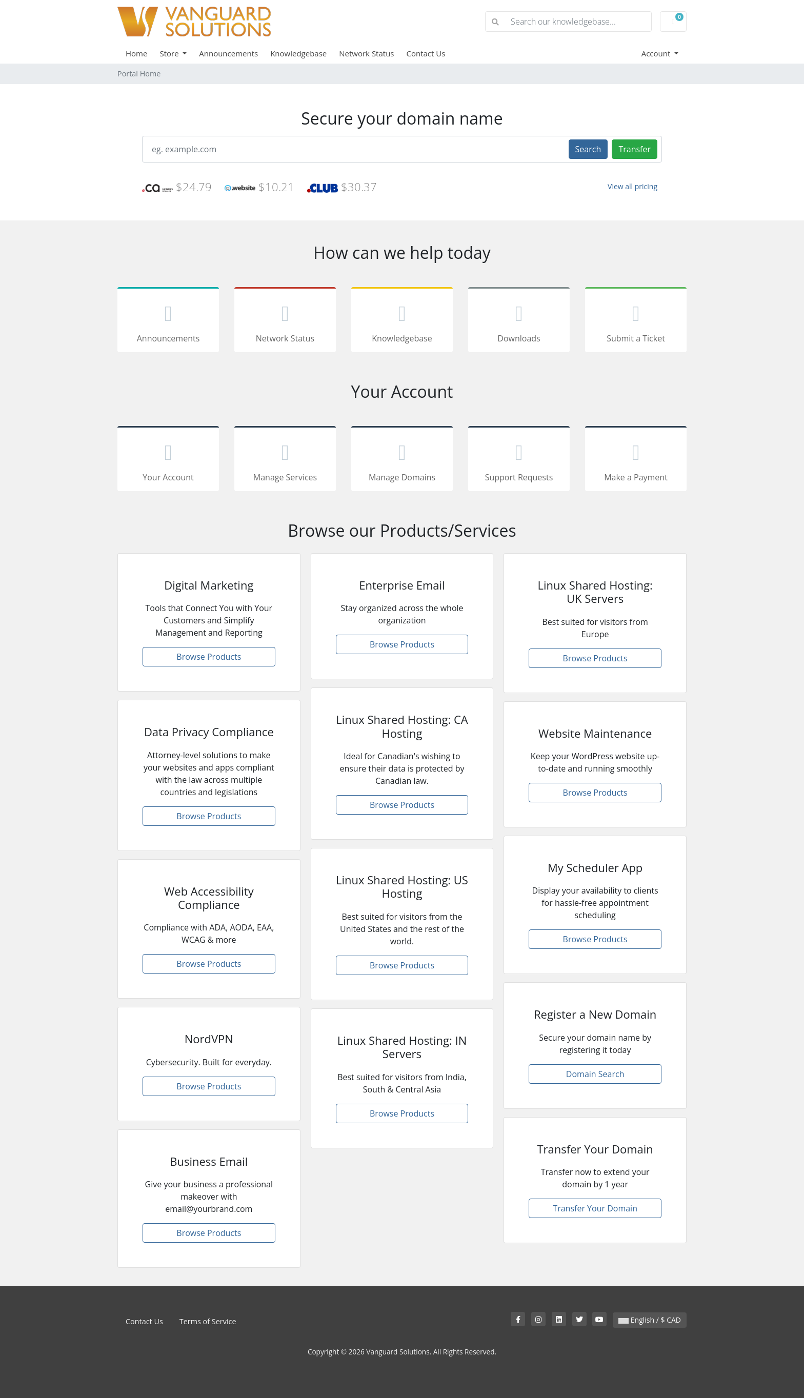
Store (169, 53)
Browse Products (208, 656)
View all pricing (632, 186)
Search (588, 149)
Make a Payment (636, 460)
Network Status (366, 53)
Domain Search (595, 1074)
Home (136, 53)
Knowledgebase (298, 53)
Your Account (168, 460)
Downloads (519, 321)
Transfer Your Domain (595, 1208)
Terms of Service (207, 1321)
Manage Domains (402, 460)
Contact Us (426, 53)
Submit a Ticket (636, 321)
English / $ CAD (649, 1320)
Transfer (634, 149)
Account (657, 53)
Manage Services (285, 460)
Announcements (228, 53)
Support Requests (519, 460)
